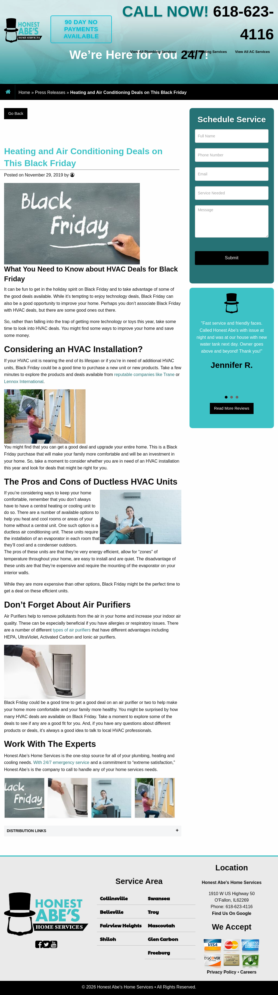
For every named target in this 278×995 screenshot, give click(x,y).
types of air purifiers (72, 630)
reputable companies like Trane (144, 374)
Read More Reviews (231, 408)
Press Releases (50, 92)
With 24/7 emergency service (61, 762)
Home (24, 92)
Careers (248, 972)
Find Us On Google (231, 913)
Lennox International (23, 381)
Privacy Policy (221, 972)
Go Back (15, 113)
